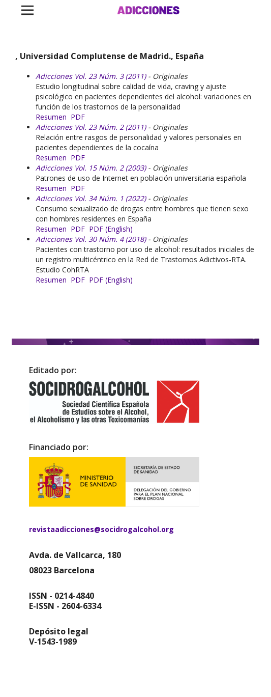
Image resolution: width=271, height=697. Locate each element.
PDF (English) (111, 229)
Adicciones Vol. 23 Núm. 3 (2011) (91, 76)
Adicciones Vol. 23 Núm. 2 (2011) (91, 127)
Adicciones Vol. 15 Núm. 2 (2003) (91, 168)
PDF (78, 117)
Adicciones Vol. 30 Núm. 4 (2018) (91, 239)
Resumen (51, 117)
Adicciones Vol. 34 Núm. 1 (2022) (91, 198)
